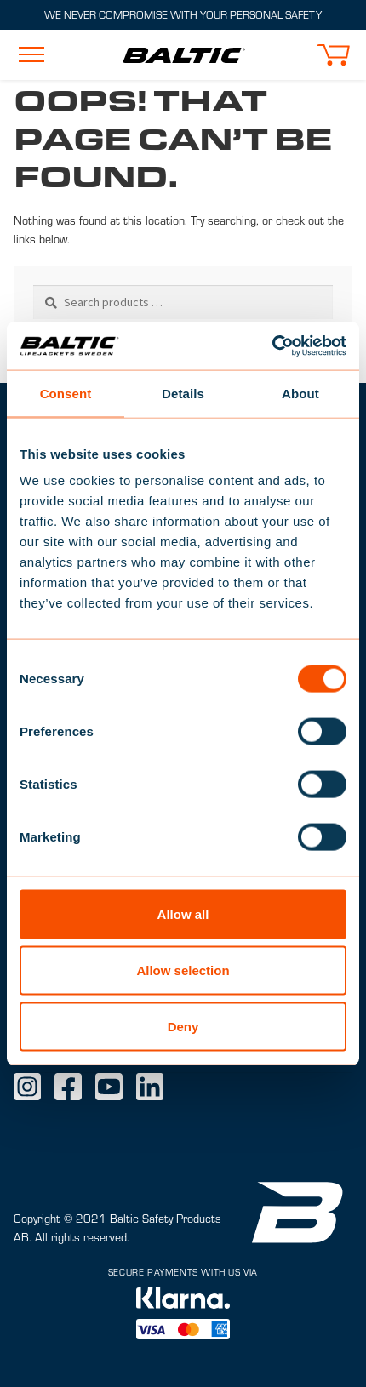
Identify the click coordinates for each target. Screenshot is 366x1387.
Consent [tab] (66, 392)
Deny (183, 1026)
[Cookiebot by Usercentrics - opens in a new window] (271, 346)
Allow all (183, 914)
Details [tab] (183, 392)
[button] (333, 55)
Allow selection (182, 969)
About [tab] (300, 392)
